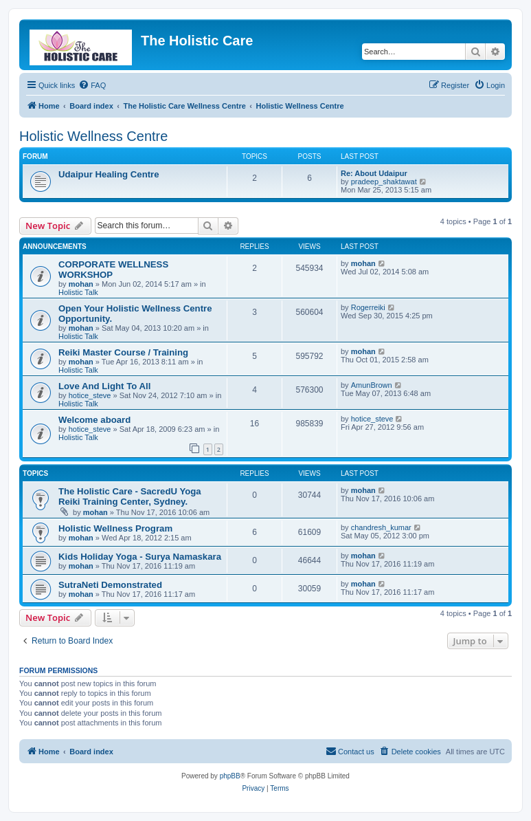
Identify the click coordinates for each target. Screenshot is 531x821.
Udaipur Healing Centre (108, 174)
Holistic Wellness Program (115, 528)
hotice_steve (90, 395)
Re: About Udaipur (374, 173)
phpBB (230, 776)
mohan (81, 284)
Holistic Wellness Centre (93, 136)
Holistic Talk (78, 292)
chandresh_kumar (381, 527)
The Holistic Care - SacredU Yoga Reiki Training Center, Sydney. (129, 496)
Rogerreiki (368, 307)
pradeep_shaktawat (384, 181)
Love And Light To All (104, 386)
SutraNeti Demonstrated (110, 585)
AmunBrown (371, 385)
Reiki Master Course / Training (123, 352)
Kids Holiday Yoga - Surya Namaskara (139, 556)
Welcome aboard (94, 420)
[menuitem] (92, 85)
